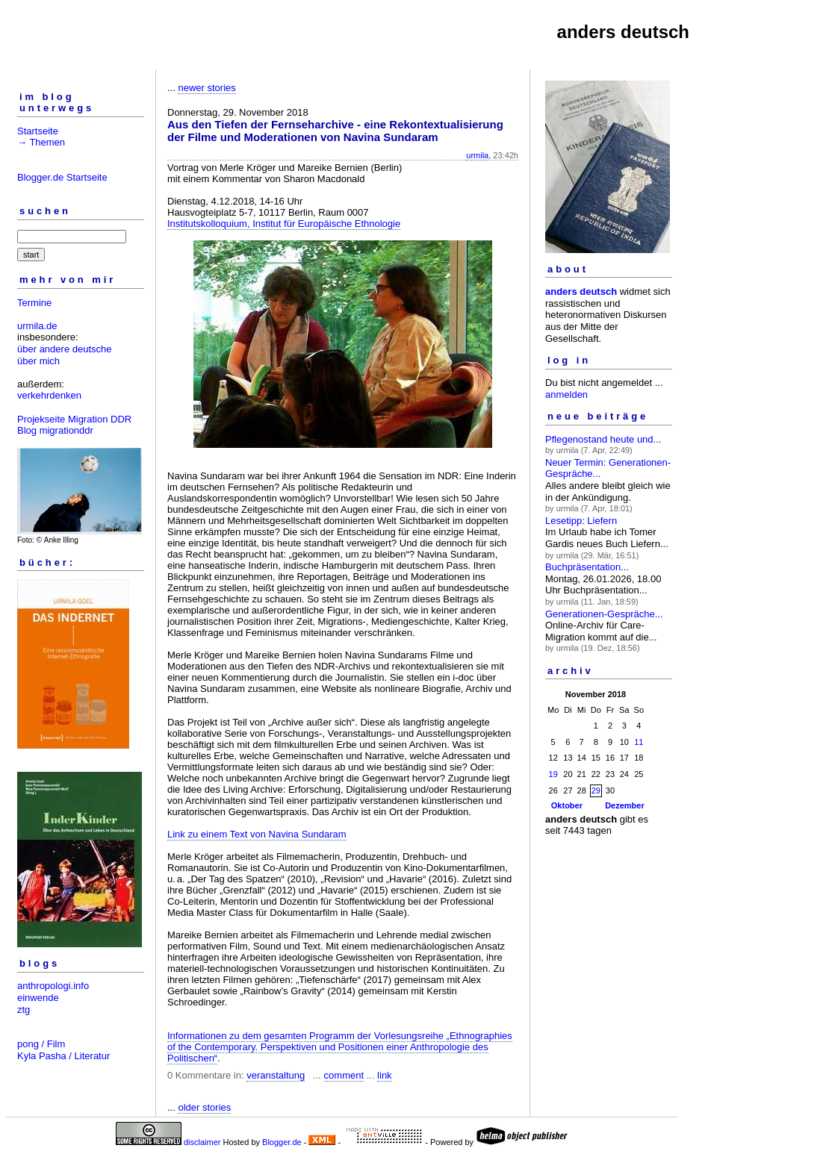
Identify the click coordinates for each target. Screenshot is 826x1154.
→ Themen (41, 142)
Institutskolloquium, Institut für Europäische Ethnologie (283, 223)
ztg (23, 1009)
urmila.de (37, 325)
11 (638, 741)
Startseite (37, 131)
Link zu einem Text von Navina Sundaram (257, 834)
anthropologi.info (53, 985)
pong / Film (41, 1043)
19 (553, 774)
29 (595, 790)
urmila (477, 155)
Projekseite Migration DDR (74, 419)
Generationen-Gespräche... (604, 614)
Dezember (625, 805)
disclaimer (202, 1142)
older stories (204, 1107)
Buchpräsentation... (587, 567)
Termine (34, 302)
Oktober (567, 805)
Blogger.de (282, 1142)
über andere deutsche (64, 349)
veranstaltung (275, 1075)
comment (344, 1075)
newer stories (206, 87)
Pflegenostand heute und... (603, 439)
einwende (38, 997)
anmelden (566, 394)
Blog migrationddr (55, 430)
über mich (38, 361)
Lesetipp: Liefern (581, 520)
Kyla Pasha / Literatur (63, 1055)
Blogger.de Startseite (62, 177)
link (384, 1075)
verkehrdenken (49, 395)
